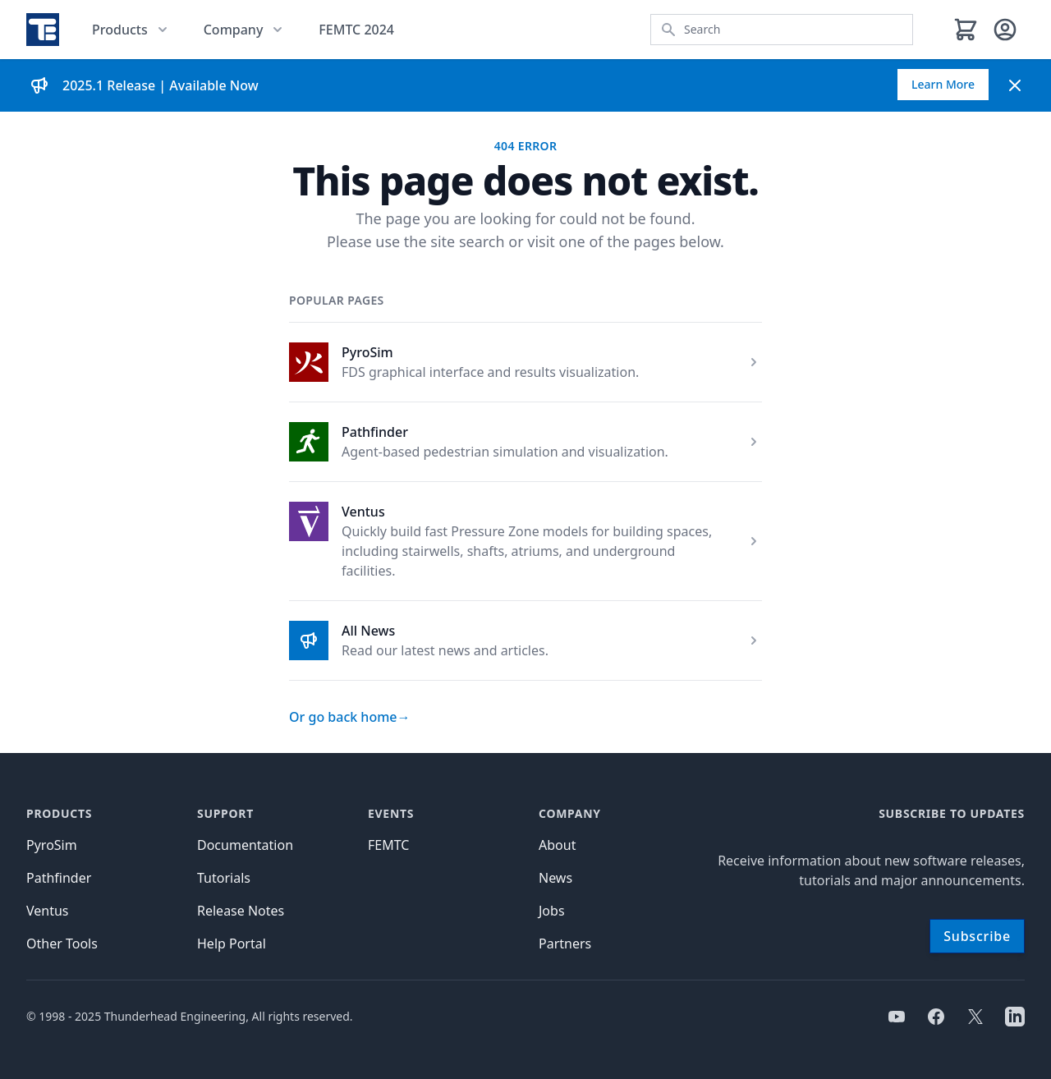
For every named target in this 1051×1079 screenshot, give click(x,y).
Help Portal (231, 943)
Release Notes (240, 911)
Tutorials (223, 878)
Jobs (552, 911)
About (557, 845)
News (555, 878)
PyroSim (367, 352)
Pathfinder (375, 432)
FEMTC (388, 845)
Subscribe (977, 936)
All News (368, 631)
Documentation (245, 845)
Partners (565, 943)
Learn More (943, 84)
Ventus (363, 512)
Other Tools (62, 943)
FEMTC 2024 (356, 30)
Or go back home (350, 717)
